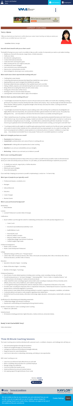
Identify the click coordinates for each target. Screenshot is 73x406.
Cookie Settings (58, 398)
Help (5, 390)
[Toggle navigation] (55, 10)
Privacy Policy (7, 393)
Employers (66, 2)
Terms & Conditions (18, 390)
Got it (68, 398)
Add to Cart (36, 382)
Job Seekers (54, 2)
